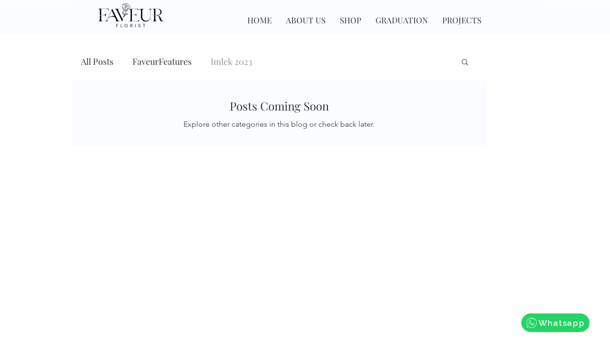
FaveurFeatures (162, 61)
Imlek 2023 (231, 61)
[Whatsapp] (555, 322)
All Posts (97, 61)
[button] (464, 63)
